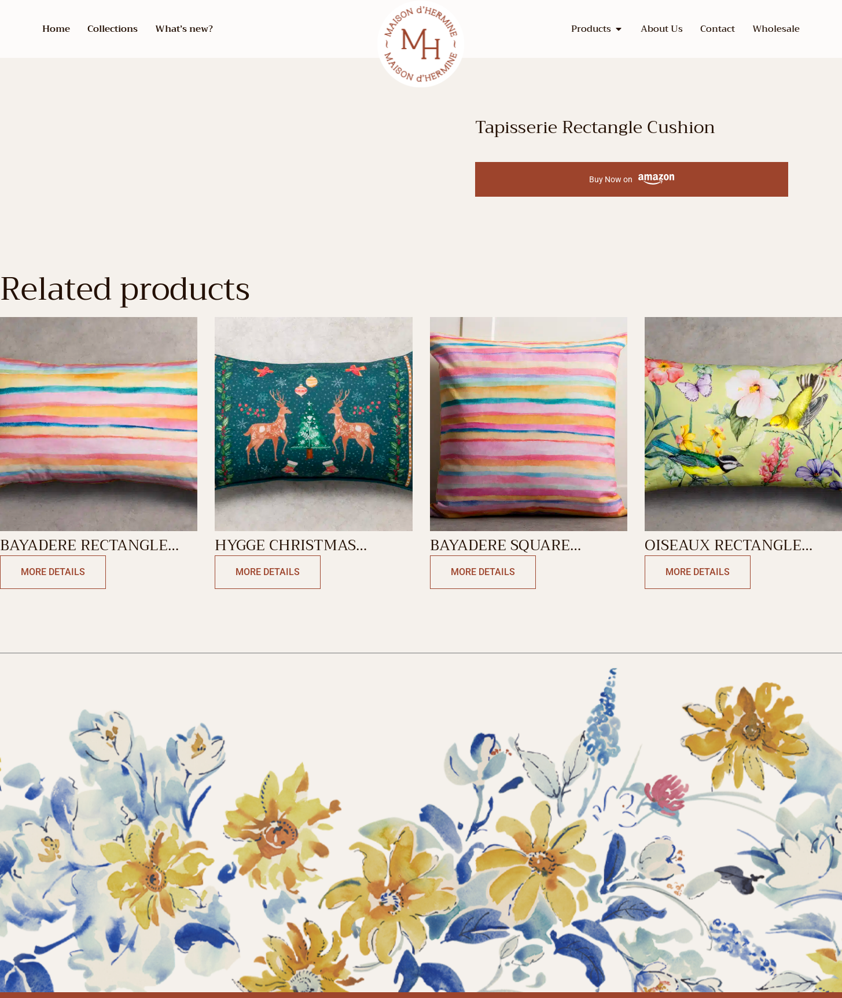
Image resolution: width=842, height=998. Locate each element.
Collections (112, 29)
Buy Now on (631, 179)
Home (56, 29)
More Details (53, 571)
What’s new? (184, 29)
